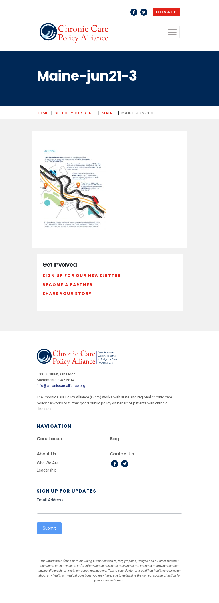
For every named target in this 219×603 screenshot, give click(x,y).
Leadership (47, 470)
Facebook (133, 12)
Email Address (50, 500)
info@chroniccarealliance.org (61, 385)
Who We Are (48, 463)
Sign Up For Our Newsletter (81, 275)
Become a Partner (67, 285)
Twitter (143, 12)
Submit (49, 528)
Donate (166, 12)
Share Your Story (67, 293)
